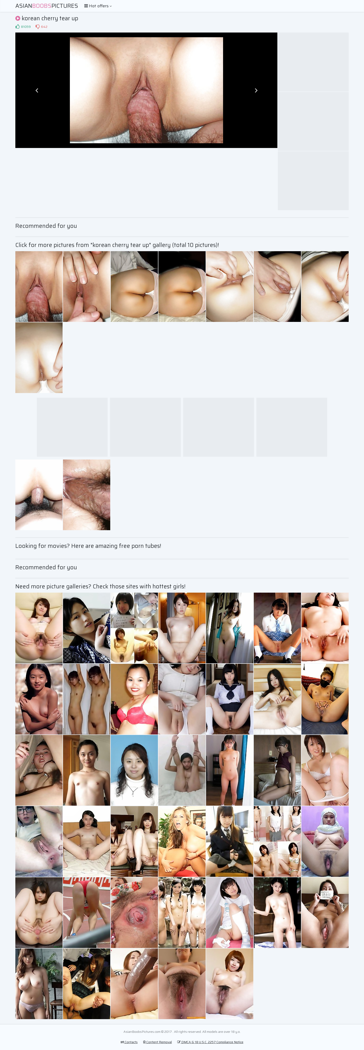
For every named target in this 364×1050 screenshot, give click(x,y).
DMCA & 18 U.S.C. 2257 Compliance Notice (210, 1042)
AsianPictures (46, 5)
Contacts (129, 1042)
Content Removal (157, 1042)
